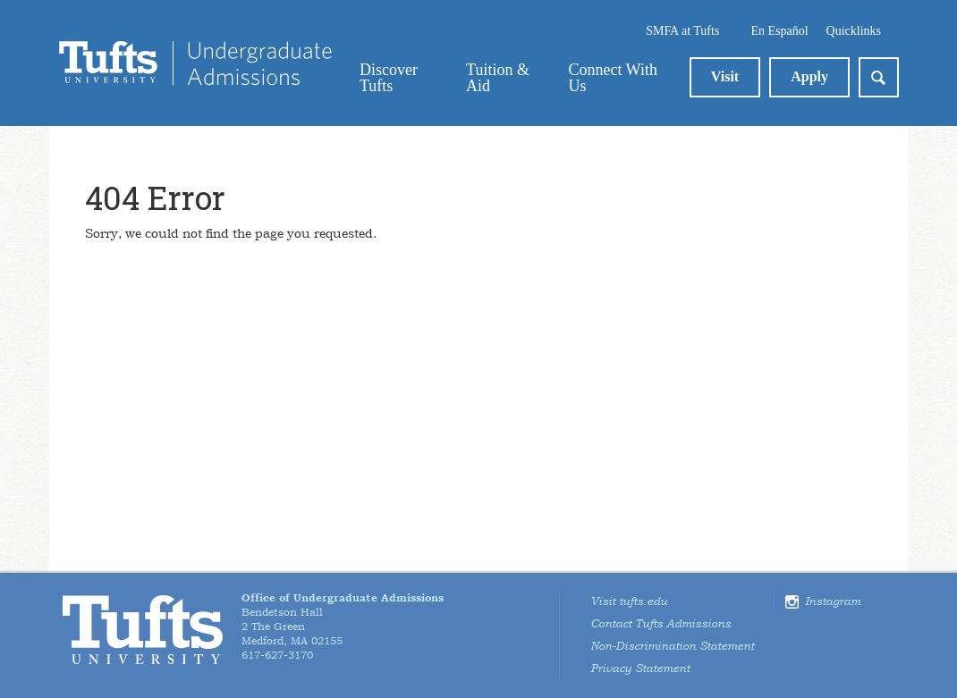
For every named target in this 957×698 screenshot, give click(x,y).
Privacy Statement (640, 668)
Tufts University (143, 629)
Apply (809, 76)
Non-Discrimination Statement (672, 646)
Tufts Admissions (195, 63)
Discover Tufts (389, 78)
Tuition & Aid (497, 78)
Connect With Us (612, 78)
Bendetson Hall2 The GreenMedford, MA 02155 (342, 619)
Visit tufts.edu (628, 601)
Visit (725, 76)
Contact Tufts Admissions (660, 624)
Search (879, 77)
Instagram (832, 601)
